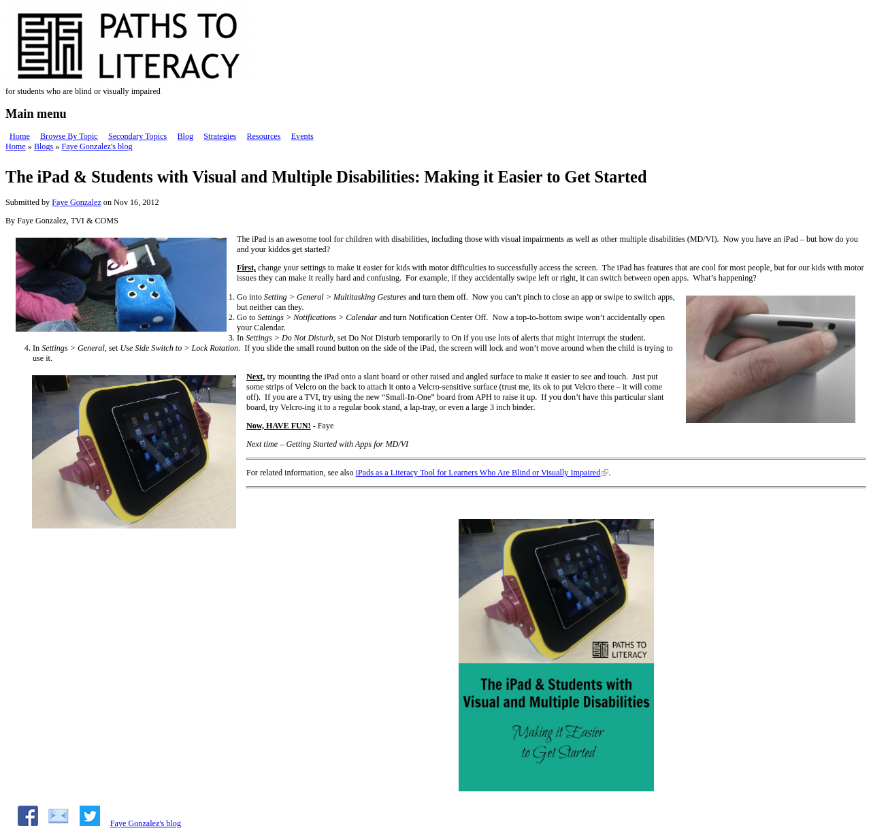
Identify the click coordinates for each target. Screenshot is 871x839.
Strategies (219, 136)
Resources (263, 136)
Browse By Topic (69, 136)
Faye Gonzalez (76, 202)
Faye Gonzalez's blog (96, 146)
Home (20, 136)
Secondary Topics (137, 136)
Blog (185, 136)
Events (302, 136)
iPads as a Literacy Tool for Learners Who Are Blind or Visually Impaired (478, 472)
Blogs (43, 146)
